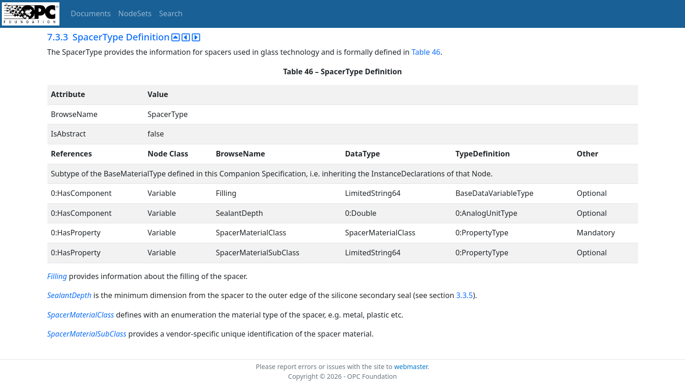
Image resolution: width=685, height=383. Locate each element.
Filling (57, 276)
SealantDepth (69, 295)
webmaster (411, 366)
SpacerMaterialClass (80, 315)
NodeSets (135, 13)
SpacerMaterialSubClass (87, 334)
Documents (91, 13)
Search (171, 13)
